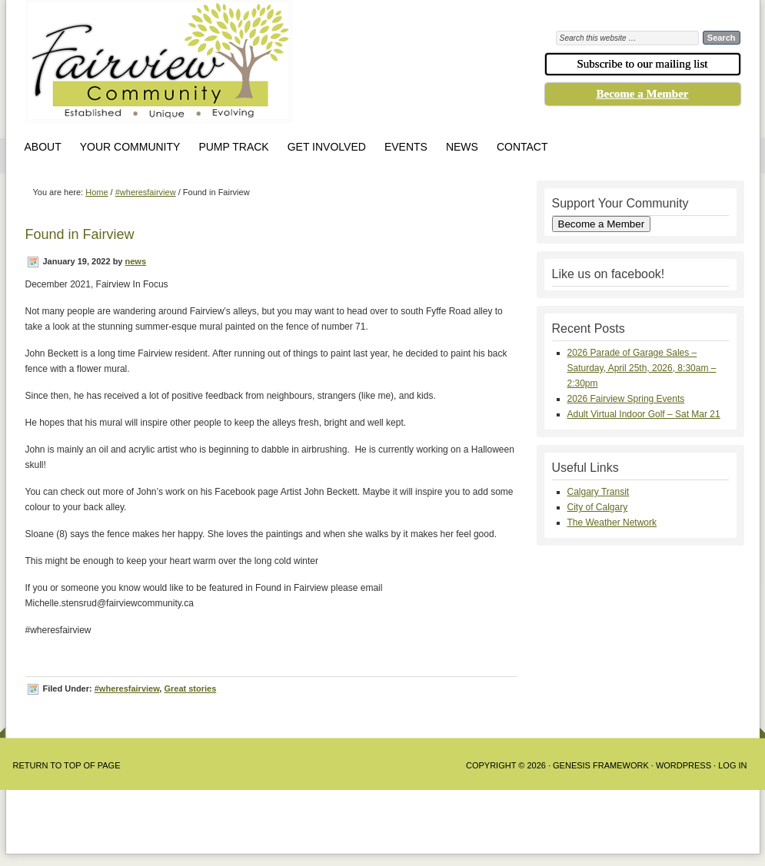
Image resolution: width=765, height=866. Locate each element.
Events (405, 147)
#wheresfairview (127, 688)
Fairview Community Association (244, 65)
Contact (522, 147)
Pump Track (233, 147)
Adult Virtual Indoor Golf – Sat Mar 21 (643, 414)
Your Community (130, 147)
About (43, 147)
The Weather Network (612, 522)
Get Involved (327, 147)
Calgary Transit (598, 491)
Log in (732, 765)
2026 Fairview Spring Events (626, 398)
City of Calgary (597, 507)
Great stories (190, 688)
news (136, 261)
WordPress (683, 765)
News (462, 147)
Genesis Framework (601, 765)
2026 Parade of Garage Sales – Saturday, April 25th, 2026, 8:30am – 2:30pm (642, 368)
